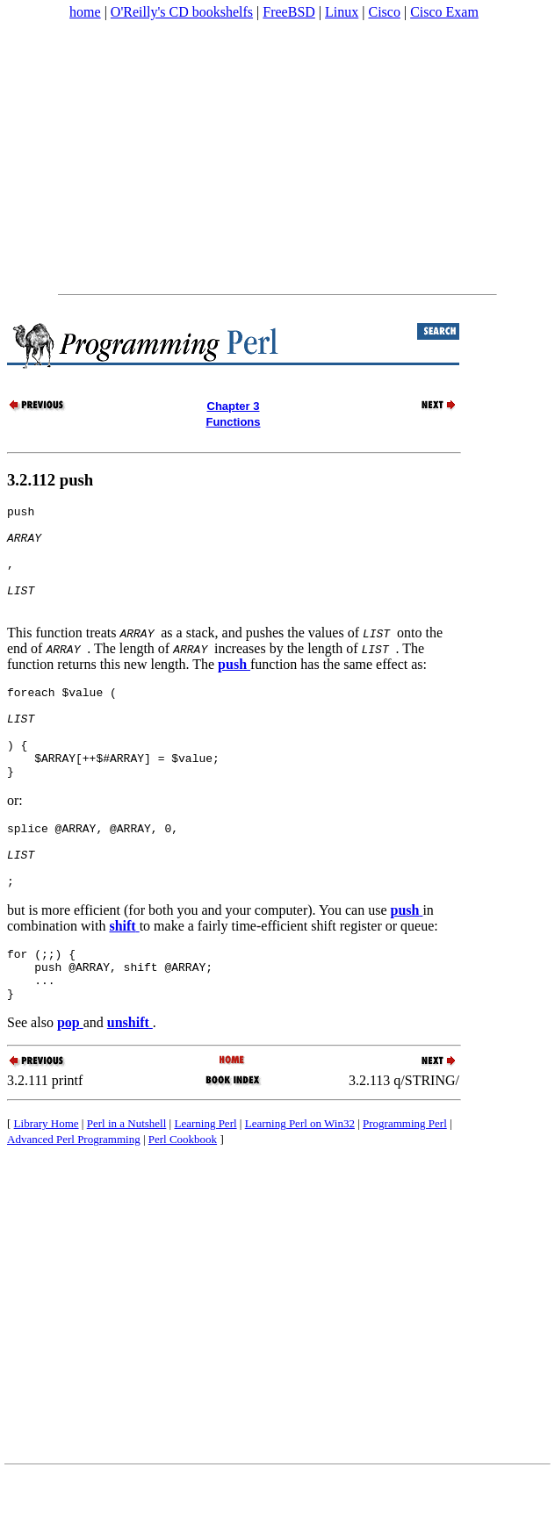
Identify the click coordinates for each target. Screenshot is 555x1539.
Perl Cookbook (182, 1202)
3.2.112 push (50, 480)
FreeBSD (289, 11)
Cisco (384, 11)
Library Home (46, 1186)
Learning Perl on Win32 (300, 1186)
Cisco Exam (444, 11)
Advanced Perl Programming (74, 1202)
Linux (341, 11)
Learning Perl (205, 1186)
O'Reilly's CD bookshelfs (182, 11)
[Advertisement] (276, 157)
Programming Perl (405, 1186)
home (85, 11)
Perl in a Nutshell (127, 1186)
